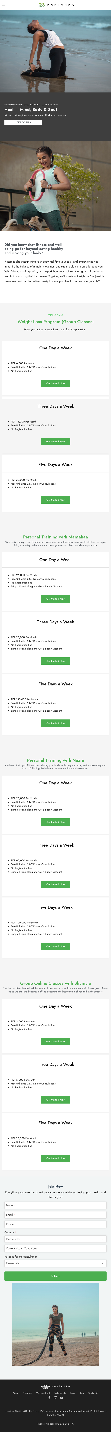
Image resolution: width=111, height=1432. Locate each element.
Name (11, 1205)
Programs (27, 1393)
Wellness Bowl (43, 1393)
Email (10, 1215)
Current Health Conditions (21, 1248)
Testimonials (60, 1393)
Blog (82, 1393)
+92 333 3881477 (64, 1424)
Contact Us (93, 1393)
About (15, 1393)
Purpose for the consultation (22, 1257)
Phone (11, 1224)
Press (72, 1393)
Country (10, 1232)
